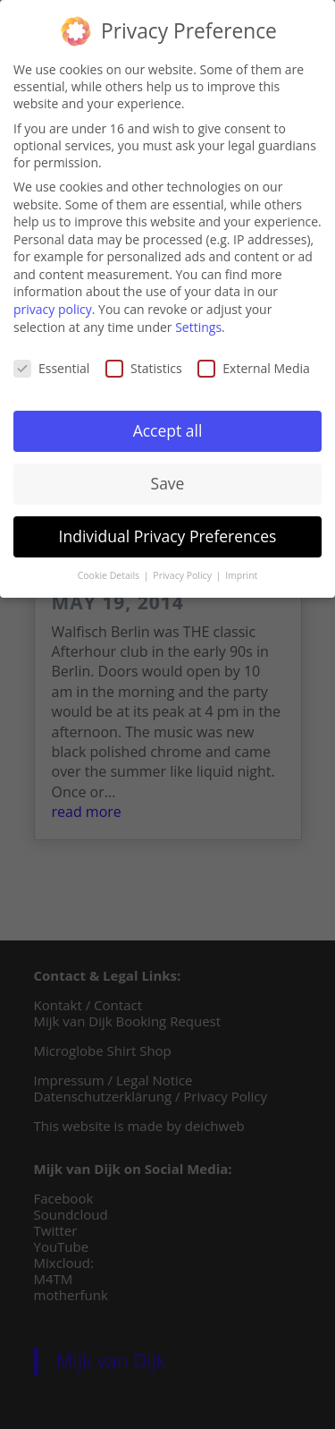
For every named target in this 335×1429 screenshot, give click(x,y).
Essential (51, 364)
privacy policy (52, 305)
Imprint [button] (241, 572)
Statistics (143, 364)
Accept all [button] (168, 427)
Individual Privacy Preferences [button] (168, 532)
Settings (198, 323)
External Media (253, 364)
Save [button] (168, 479)
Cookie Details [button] (110, 572)
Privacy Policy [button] (183, 572)
